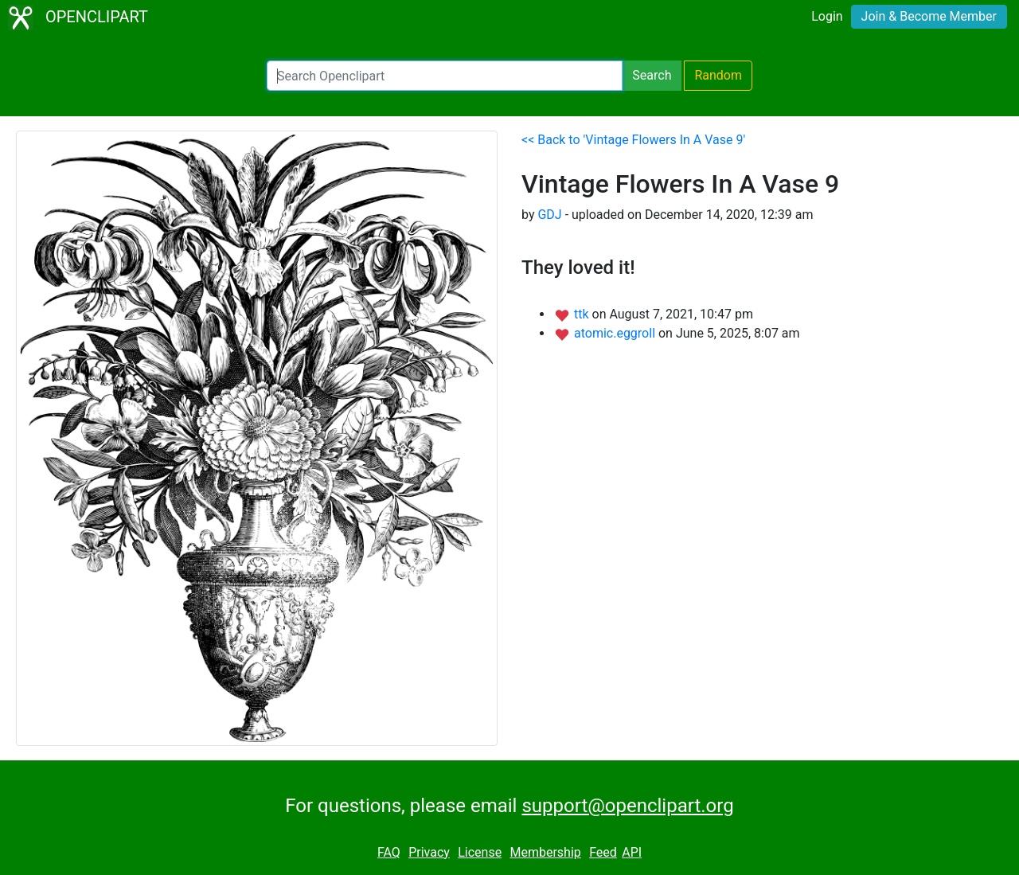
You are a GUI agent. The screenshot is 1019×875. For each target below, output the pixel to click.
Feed (603, 852)
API (632, 852)
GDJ (549, 214)
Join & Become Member (929, 16)
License (480, 852)
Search (651, 75)
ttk (583, 314)
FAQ (388, 852)
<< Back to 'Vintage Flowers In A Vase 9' (633, 139)
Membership (545, 852)
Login (826, 16)
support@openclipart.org (627, 806)
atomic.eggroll (616, 333)
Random (718, 75)
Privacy (429, 852)
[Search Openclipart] (445, 76)
